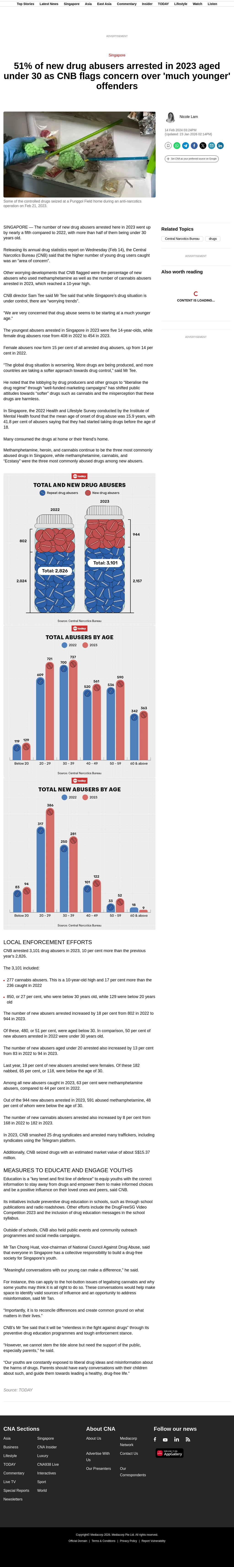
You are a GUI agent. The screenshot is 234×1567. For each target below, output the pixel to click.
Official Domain (78, 1541)
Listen (212, 26)
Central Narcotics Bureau (182, 238)
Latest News (49, 26)
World (42, 1490)
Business (10, 1447)
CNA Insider (47, 1447)
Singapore (71, 26)
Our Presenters (98, 1469)
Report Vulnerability (153, 1541)
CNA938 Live (48, 1464)
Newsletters (13, 1499)
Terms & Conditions (103, 1541)
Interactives (46, 1473)
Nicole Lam (189, 117)
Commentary (127, 26)
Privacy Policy (128, 1541)
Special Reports (16, 1490)
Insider (147, 26)
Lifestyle (180, 26)
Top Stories (25, 26)
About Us (93, 1438)
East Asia (104, 26)
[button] (192, 158)
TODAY (163, 26)
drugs (213, 238)
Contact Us (129, 1453)
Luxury (42, 1456)
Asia (88, 26)
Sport (41, 1482)
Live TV (9, 1482)
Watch (197, 26)
